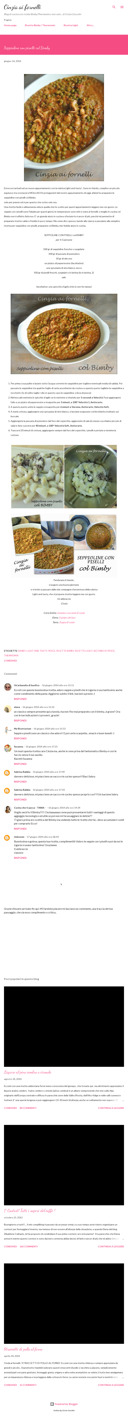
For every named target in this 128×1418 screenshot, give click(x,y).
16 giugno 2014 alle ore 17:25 (42, 746)
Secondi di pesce (104, 650)
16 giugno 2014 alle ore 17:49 (49, 771)
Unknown (19, 836)
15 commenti (28, 1385)
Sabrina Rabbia (22, 771)
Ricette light (83, 650)
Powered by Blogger (64, 1404)
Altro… (90, 25)
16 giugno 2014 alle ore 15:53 (50, 728)
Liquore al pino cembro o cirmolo (27, 1072)
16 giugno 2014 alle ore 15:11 (58, 685)
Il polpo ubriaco (66, 617)
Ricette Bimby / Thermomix (40, 25)
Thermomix (11, 655)
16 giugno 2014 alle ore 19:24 (64, 807)
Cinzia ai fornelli (22, 7)
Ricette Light (71, 25)
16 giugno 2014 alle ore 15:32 (38, 707)
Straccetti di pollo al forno (23, 1349)
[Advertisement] (64, 943)
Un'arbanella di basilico (27, 685)
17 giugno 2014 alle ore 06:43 (43, 836)
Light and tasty (36, 650)
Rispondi (20, 698)
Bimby (22, 650)
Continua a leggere (111, 1107)
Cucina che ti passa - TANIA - (30, 807)
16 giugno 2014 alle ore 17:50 (49, 789)
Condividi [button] (10, 660)
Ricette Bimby (65, 650)
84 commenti (28, 1107)
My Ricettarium (22, 728)
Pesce (51, 650)
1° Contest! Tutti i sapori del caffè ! (29, 1210)
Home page (10, 25)
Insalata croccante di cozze (71, 612)
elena (17, 707)
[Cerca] (114, 6)
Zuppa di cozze (66, 622)
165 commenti (29, 1246)
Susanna (18, 746)
